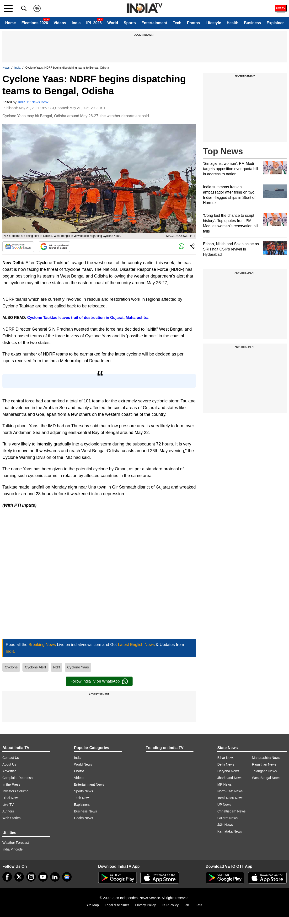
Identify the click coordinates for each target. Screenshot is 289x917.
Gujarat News (227, 818)
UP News (224, 804)
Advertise (9, 771)
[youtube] (43, 877)
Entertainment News (89, 784)
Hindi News (10, 798)
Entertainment (154, 23)
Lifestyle (213, 23)
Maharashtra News (266, 758)
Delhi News (225, 764)
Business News (85, 811)
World (112, 23)
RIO (188, 905)
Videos (60, 23)
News (6, 67)
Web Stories (11, 818)
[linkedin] (55, 877)
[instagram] (31, 877)
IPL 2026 (94, 23)
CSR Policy (170, 905)
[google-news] (67, 877)
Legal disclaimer (117, 905)
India (76, 23)
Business (252, 23)
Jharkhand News (229, 778)
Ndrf (56, 667)
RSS (200, 905)
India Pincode (12, 849)
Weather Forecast (15, 843)
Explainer (275, 23)
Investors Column (15, 791)
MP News (224, 784)
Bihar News (226, 758)
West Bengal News (266, 778)
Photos (193, 23)
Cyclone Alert (35, 667)
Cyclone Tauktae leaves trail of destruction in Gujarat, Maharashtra (87, 318)
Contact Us (10, 758)
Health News (83, 818)
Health (232, 23)
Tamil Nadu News (230, 798)
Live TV (8, 804)
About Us (9, 764)
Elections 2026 (34, 23)
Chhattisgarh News (231, 811)
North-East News (230, 791)
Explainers (82, 804)
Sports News (83, 791)
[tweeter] (19, 877)
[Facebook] (7, 877)
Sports (130, 23)
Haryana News (228, 771)
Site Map (92, 905)
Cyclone (11, 667)
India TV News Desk (33, 102)
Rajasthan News (264, 764)
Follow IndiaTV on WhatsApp (99, 681)
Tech (177, 23)
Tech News (82, 798)
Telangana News (264, 771)
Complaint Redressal (17, 778)
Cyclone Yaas (78, 667)
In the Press (11, 784)
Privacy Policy (145, 905)
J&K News (225, 825)
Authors (8, 811)
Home (10, 23)
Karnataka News (229, 831)
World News (83, 764)
